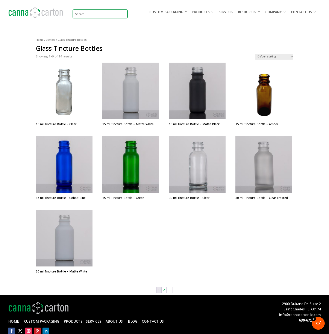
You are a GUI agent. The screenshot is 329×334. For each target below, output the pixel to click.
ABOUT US (114, 321)
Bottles (50, 40)
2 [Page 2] (164, 290)
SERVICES (226, 12)
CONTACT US (301, 12)
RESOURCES (247, 12)
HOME (13, 321)
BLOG (133, 321)
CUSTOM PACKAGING (166, 12)
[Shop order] (274, 57)
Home (40, 40)
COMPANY (273, 12)
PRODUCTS (201, 12)
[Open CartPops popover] (318, 323)
